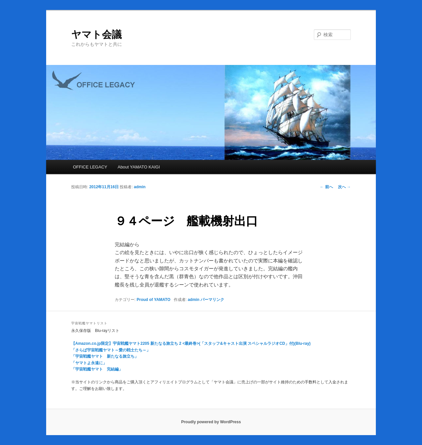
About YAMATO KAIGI (139, 166)
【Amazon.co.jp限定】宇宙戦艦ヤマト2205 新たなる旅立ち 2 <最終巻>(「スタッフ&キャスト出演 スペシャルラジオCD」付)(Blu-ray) (191, 343)
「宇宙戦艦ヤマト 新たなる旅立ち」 (104, 356)
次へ (344, 187)
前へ (326, 187)
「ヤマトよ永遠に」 (89, 363)
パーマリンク (212, 299)
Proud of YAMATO (153, 299)
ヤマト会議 (96, 34)
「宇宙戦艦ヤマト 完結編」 (97, 369)
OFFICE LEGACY (90, 166)
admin (139, 187)
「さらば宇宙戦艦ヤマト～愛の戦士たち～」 (110, 350)
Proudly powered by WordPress (211, 422)
